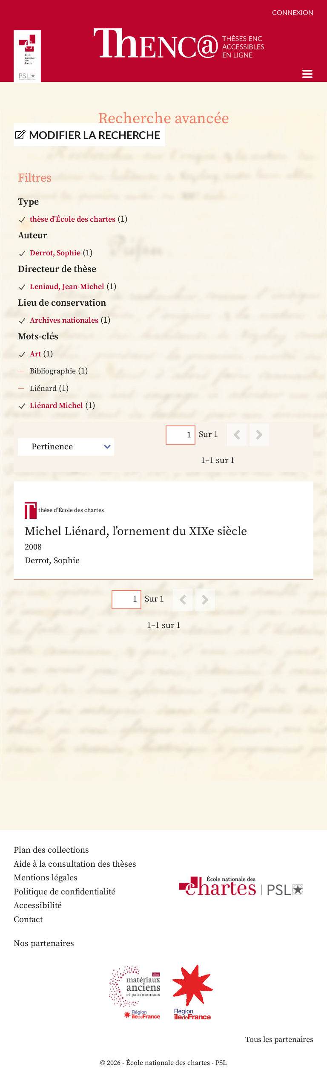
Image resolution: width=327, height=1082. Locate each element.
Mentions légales (46, 878)
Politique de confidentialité (65, 892)
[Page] (180, 434)
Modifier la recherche (94, 134)
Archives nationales (64, 320)
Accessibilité (38, 906)
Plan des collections (51, 850)
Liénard (43, 388)
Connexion (292, 12)
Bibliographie (53, 371)
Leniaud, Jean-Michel (67, 287)
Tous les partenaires (278, 1040)
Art (35, 354)
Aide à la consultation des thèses (76, 864)
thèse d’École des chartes (72, 219)
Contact (28, 919)
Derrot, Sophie (55, 253)
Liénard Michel (56, 406)
